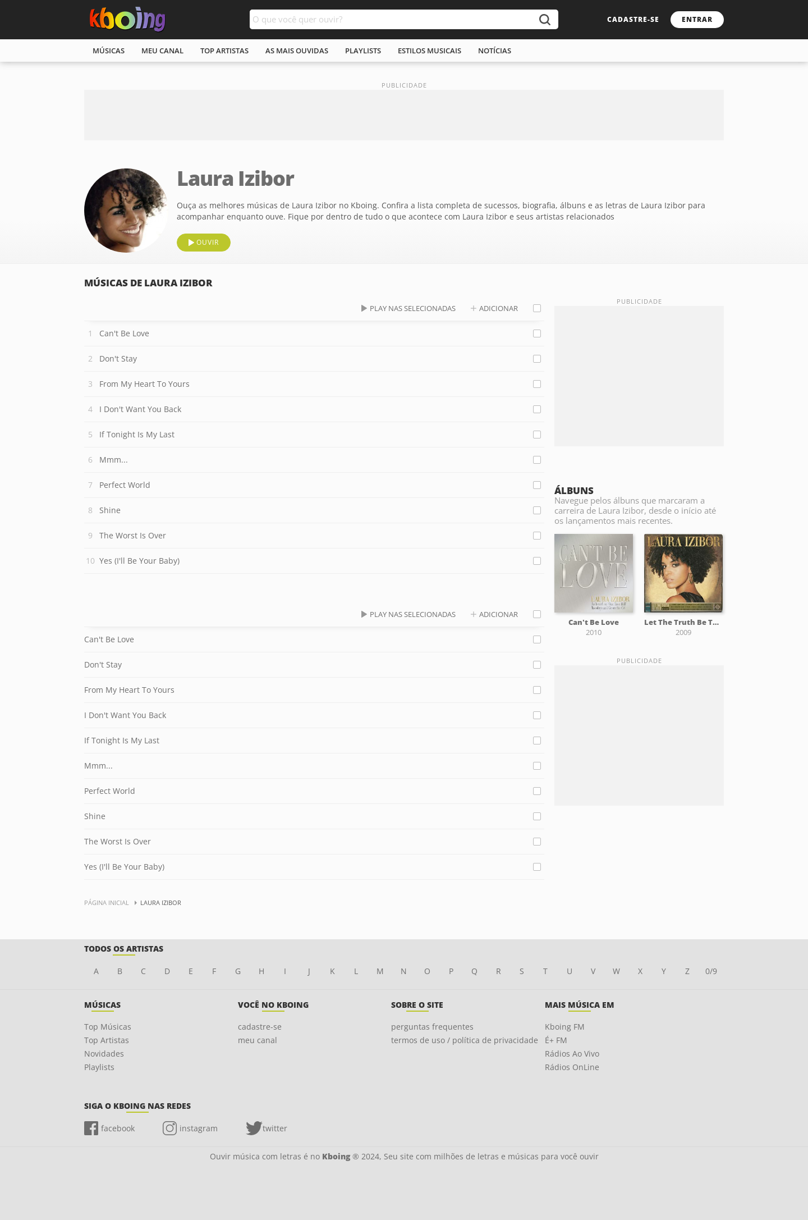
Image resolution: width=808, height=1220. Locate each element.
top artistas (224, 50)
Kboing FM (565, 1026)
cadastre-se (633, 19)
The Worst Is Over (132, 535)
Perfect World (124, 484)
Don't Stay (118, 358)
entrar (697, 19)
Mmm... (113, 459)
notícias (494, 50)
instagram (199, 1128)
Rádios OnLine (572, 1067)
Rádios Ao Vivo (572, 1053)
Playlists (99, 1067)
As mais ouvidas (296, 50)
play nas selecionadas (413, 308)
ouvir (207, 242)
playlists (363, 50)
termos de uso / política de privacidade (464, 1040)
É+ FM (556, 1040)
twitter (275, 1128)
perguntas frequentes (432, 1026)
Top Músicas (107, 1026)
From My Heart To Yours (144, 383)
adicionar (498, 308)
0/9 (711, 971)
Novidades (104, 1053)
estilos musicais (429, 50)
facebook (118, 1128)
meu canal (162, 50)
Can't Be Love (124, 333)
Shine (110, 510)
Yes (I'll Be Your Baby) (139, 560)
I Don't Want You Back (140, 409)
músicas (109, 50)
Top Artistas (106, 1040)
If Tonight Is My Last (137, 434)
